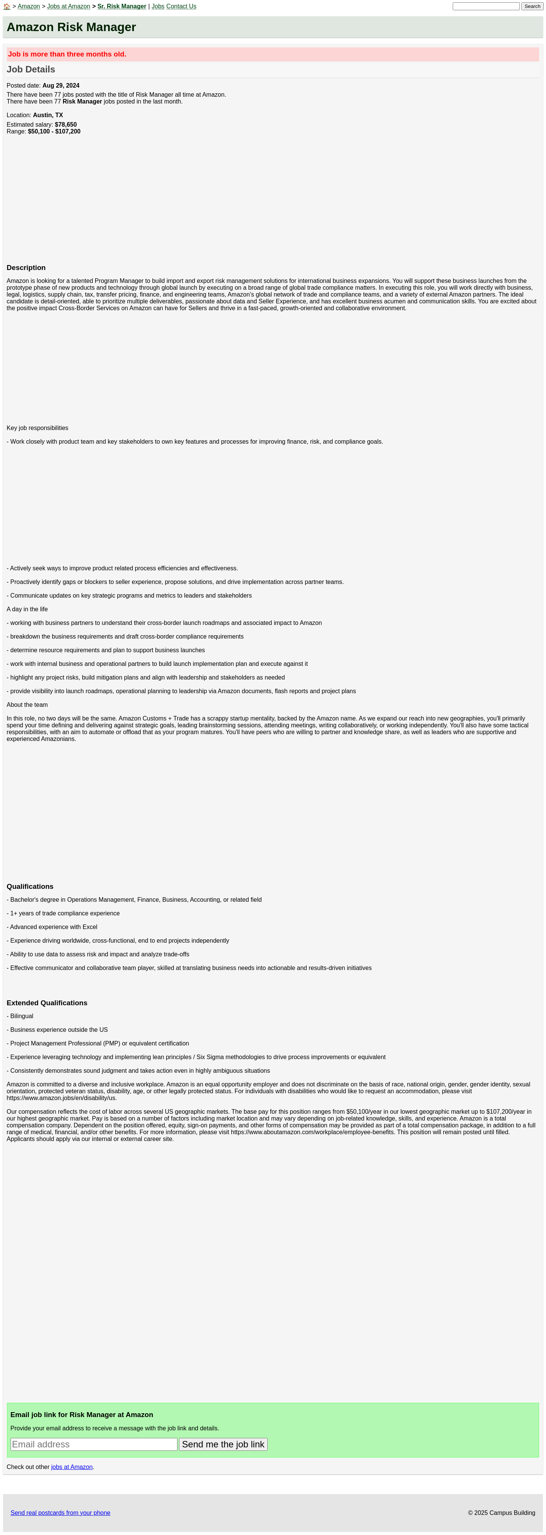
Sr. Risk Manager (121, 6)
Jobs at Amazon (68, 6)
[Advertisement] (234, 203)
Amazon (29, 6)
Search (532, 6)
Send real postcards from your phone (60, 1513)
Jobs (158, 6)
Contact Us (181, 6)
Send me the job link (223, 1444)
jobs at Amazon (72, 1467)
